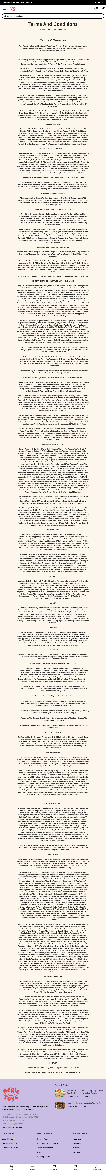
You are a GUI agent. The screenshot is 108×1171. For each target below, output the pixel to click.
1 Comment (86, 1097)
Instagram (77, 1139)
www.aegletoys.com (26, 46)
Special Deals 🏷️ (9, 1139)
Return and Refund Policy (47, 1143)
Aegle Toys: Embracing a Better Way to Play (84, 1103)
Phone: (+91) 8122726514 (13, 1120)
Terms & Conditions (45, 1148)
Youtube (76, 1148)
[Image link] (11, 1093)
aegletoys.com (28, 64)
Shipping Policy (43, 1157)
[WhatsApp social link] (102, 2)
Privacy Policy (42, 1139)
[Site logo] (13, 9)
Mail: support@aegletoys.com (15, 1124)
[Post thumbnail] (60, 1093)
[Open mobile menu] (5, 8)
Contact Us (41, 1152)
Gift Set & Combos (9, 1143)
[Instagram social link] (95, 2)
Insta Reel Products (10, 1148)
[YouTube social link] (99, 2)
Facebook (77, 1152)
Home (42, 30)
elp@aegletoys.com (73, 1072)
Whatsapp (77, 1143)
